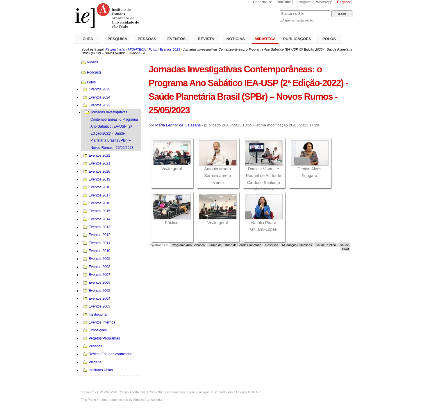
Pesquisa (271, 245)
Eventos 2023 (170, 49)
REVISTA (206, 39)
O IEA (88, 39)
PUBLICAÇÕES (297, 39)
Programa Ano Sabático (188, 245)
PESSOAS (147, 39)
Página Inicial (115, 49)
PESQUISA (117, 39)
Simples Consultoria (147, 399)
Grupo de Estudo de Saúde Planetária (235, 245)
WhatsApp (324, 2)
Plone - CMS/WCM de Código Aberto (111, 392)
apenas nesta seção (298, 20)
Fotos (153, 49)
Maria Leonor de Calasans (178, 125)
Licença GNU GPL (249, 392)
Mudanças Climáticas (297, 245)
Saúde (344, 245)
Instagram (303, 2)
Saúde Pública (326, 245)
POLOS (329, 39)
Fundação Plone (184, 392)
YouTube (284, 2)
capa (345, 248)
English (343, 2)
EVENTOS (176, 39)
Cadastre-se (262, 2)
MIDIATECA (265, 39)
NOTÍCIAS (236, 39)
